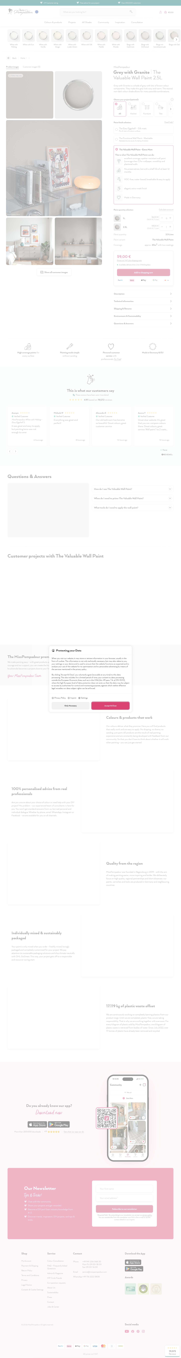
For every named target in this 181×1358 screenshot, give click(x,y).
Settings (83, 698)
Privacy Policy (59, 698)
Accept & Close (110, 705)
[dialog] (90, 679)
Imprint (72, 698)
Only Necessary (70, 705)
